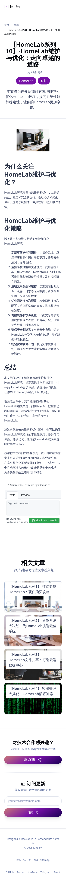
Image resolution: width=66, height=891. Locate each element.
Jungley (12, 6)
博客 (16, 25)
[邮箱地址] (33, 801)
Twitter (21, 872)
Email (57, 872)
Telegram (45, 872)
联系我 (33, 759)
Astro (56, 839)
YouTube (33, 872)
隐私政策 (21, 860)
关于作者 (33, 860)
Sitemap (45, 860)
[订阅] (33, 812)
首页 (6, 25)
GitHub (10, 872)
